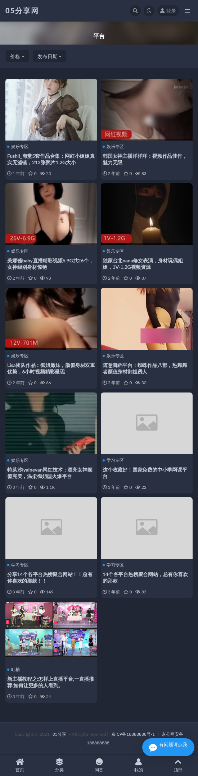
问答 (99, 765)
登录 (168, 11)
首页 (20, 765)
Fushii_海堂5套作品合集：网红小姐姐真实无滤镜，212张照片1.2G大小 (51, 159)
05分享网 (22, 10)
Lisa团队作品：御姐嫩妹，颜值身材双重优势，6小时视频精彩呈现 (51, 368)
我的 (138, 765)
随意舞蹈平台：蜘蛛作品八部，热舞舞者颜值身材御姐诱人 (145, 368)
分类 (59, 765)
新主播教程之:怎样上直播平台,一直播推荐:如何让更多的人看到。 (50, 682)
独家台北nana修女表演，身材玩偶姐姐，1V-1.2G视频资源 (143, 263)
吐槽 (13, 669)
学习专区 (113, 460)
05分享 (59, 734)
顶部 (178, 765)
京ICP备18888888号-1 (133, 734)
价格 (15, 56)
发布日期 (47, 56)
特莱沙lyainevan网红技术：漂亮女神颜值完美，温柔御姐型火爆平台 (49, 473)
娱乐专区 (17, 146)
